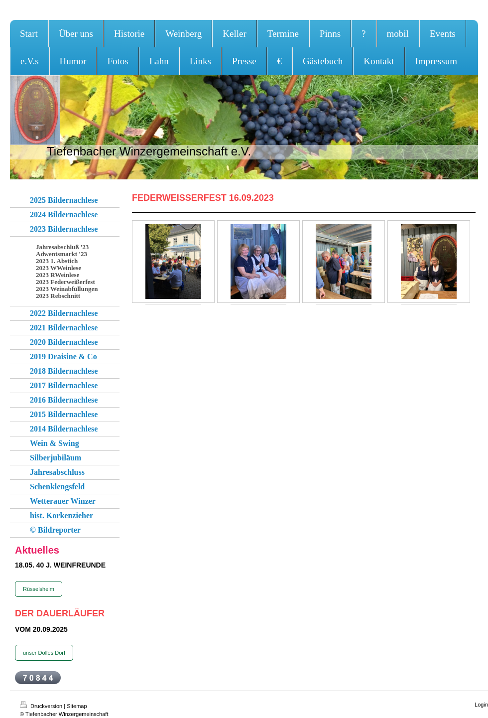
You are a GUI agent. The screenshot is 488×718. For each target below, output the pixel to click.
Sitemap (77, 706)
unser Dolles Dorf (44, 653)
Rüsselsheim (38, 589)
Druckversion (42, 706)
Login (481, 705)
